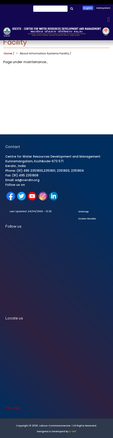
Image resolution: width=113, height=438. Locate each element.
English (88, 8)
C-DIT (72, 431)
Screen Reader (87, 218)
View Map (12, 408)
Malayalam (103, 8)
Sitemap (83, 211)
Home (8, 53)
